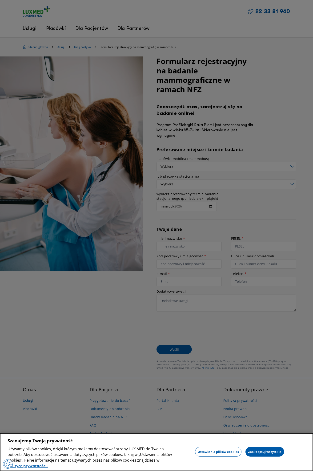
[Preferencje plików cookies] (7, 464)
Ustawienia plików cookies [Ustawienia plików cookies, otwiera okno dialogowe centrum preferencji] (218, 451)
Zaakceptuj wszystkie (264, 451)
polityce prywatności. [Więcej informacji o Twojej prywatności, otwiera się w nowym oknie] (28, 465)
